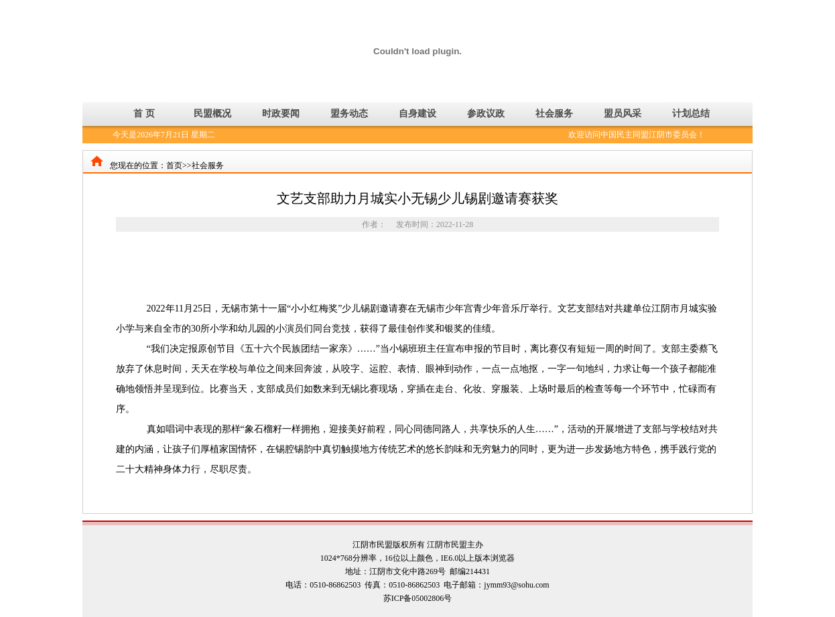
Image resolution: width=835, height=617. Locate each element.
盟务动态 (349, 114)
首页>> (179, 165)
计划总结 (691, 114)
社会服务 (554, 114)
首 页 (144, 114)
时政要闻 (281, 114)
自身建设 (417, 114)
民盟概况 (212, 114)
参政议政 (486, 114)
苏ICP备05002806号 (417, 598)
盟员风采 (622, 114)
